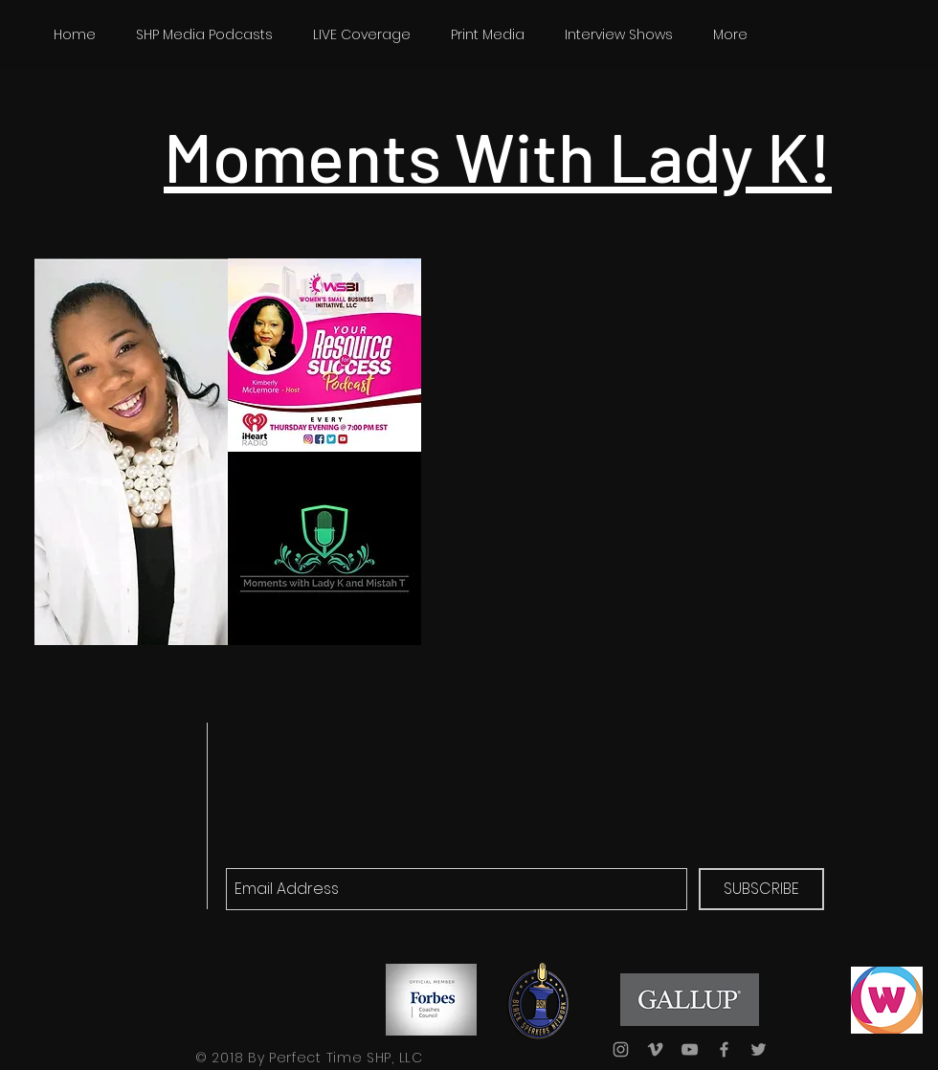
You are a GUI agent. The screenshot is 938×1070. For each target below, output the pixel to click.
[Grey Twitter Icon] (758, 1049)
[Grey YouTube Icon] (690, 1049)
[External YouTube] (661, 401)
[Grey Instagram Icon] (621, 1049)
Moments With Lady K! (498, 155)
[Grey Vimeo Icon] (655, 1049)
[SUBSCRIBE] (761, 889)
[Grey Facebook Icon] (724, 1049)
